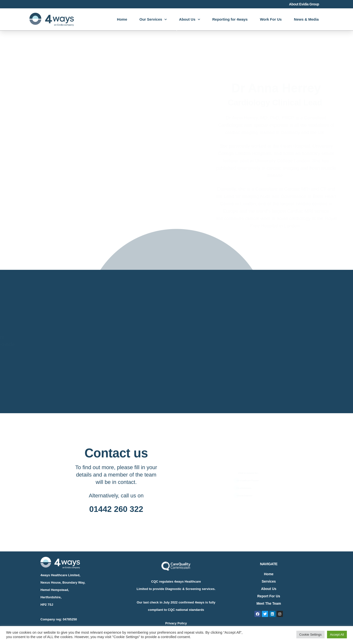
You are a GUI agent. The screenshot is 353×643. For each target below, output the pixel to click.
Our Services (153, 19)
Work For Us (271, 19)
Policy (181, 623)
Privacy (170, 623)
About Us (189, 19)
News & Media (306, 19)
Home (122, 19)
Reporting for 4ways (230, 19)
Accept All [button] (337, 634)
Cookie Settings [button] (310, 634)
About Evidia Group (304, 4)
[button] (247, 476)
